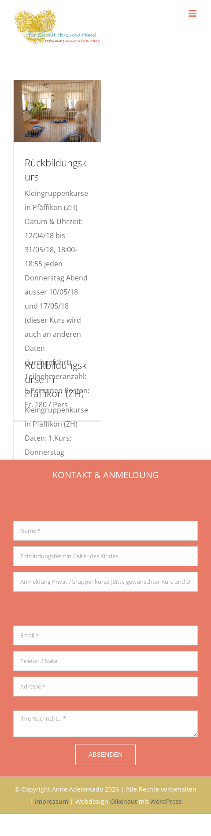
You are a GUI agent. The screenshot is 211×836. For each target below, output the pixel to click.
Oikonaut (123, 801)
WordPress (166, 801)
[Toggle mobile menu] (193, 13)
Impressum (51, 801)
